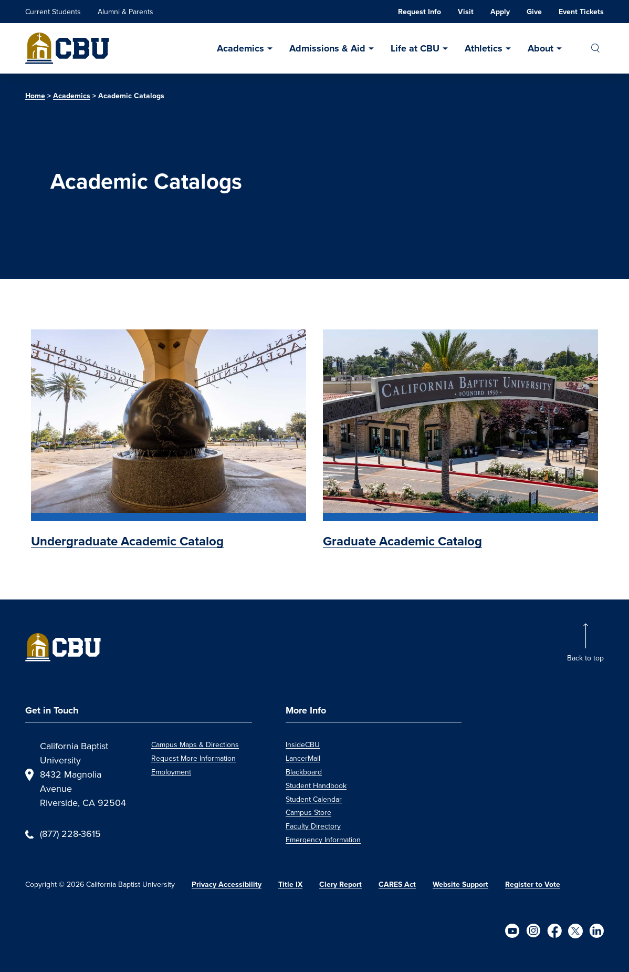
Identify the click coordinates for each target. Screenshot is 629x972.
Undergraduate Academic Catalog (127, 541)
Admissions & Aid (327, 48)
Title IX (290, 884)
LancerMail (303, 758)
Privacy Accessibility (226, 884)
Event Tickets (581, 11)
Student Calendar (314, 799)
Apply (500, 11)
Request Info (419, 11)
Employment (171, 772)
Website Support (460, 884)
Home (35, 95)
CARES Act (397, 884)
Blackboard (304, 772)
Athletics (483, 48)
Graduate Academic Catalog (402, 541)
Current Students (53, 11)
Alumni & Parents (125, 11)
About (540, 48)
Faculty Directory (313, 826)
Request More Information (193, 758)
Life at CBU (415, 48)
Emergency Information (323, 839)
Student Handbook (316, 785)
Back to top (585, 658)
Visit (466, 11)
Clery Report (340, 884)
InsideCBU (303, 744)
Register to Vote (532, 884)
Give (534, 11)
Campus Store (308, 812)
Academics (240, 48)
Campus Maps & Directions (195, 744)
